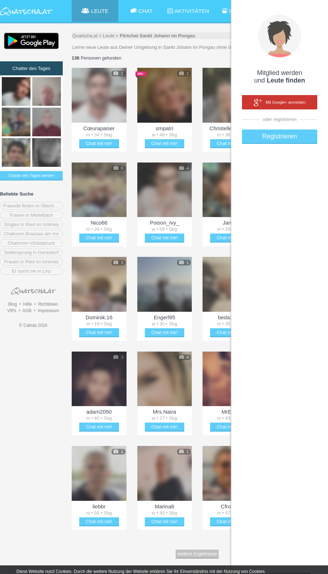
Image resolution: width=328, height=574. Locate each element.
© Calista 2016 (33, 325)
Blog (12, 304)
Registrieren (279, 136)
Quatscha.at (85, 35)
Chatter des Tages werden (31, 175)
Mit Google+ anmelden (279, 102)
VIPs (11, 310)
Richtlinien (48, 304)
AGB (26, 310)
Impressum (48, 310)
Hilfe (27, 304)
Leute (109, 35)
